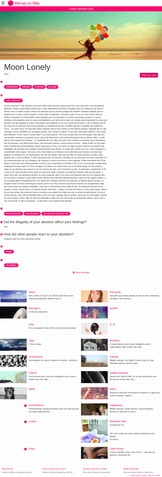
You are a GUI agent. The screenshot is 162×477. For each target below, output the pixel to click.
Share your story (148, 75)
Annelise (114, 340)
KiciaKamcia (36, 356)
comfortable (12, 87)
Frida (32, 448)
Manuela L (34, 308)
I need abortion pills (81, 8)
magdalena (116, 405)
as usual (52, 87)
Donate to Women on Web (95, 469)
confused (39, 87)
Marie (32, 389)
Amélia (113, 308)
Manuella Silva (118, 421)
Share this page (81, 272)
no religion (11, 265)
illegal (9, 251)
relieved (26, 87)
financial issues (13, 213)
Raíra (32, 292)
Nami (113, 389)
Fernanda (115, 292)
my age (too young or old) (55, 213)
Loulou (32, 421)
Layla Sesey (117, 448)
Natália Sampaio (119, 372)
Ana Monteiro (36, 405)
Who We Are (7, 469)
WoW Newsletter (131, 469)
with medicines (13, 100)
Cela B (32, 372)
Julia (31, 324)
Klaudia (114, 356)
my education (32, 213)
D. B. (112, 324)
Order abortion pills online (54, 469)
